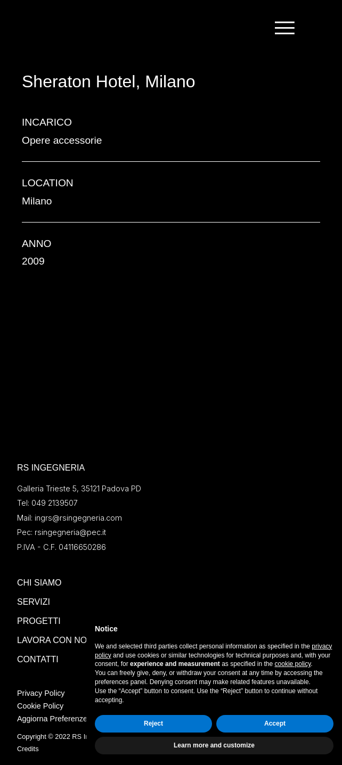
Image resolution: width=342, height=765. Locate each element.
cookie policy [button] (293, 664)
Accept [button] (275, 723)
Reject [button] (153, 723)
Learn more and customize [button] (214, 745)
